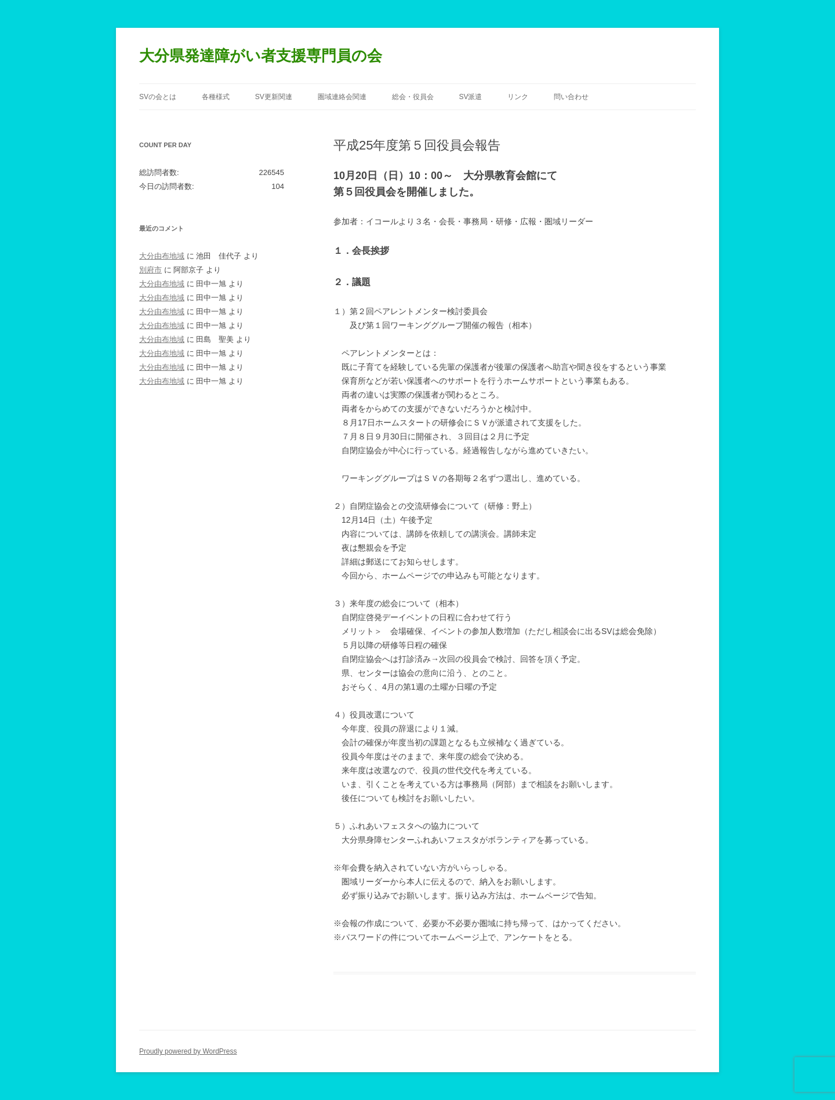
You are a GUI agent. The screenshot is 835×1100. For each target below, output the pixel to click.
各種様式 (216, 97)
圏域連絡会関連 (342, 97)
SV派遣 (470, 97)
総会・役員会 (413, 97)
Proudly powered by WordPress (188, 1051)
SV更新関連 (273, 97)
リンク (517, 97)
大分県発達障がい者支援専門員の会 (260, 55)
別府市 (150, 269)
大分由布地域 (161, 256)
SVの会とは (157, 97)
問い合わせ (571, 97)
